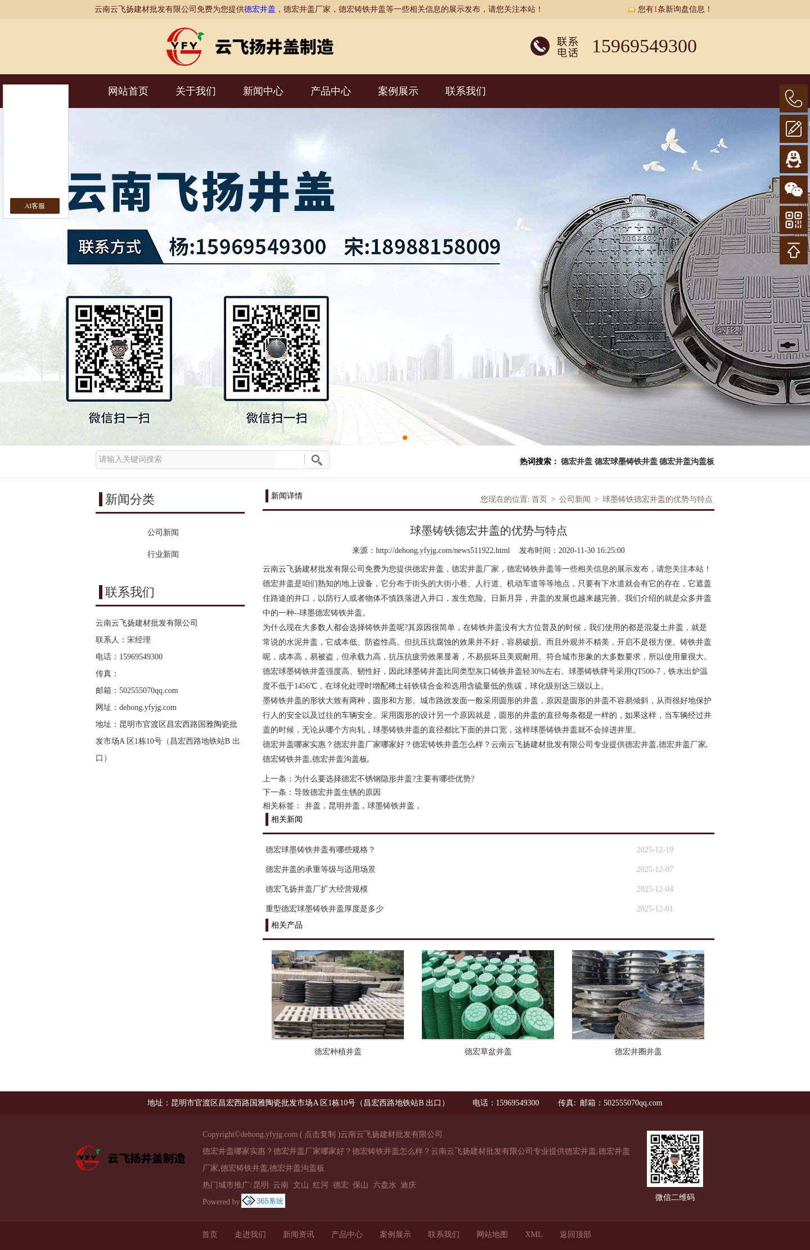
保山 (360, 1185)
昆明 (261, 1185)
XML (533, 1234)
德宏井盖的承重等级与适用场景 (321, 869)
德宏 (341, 1185)
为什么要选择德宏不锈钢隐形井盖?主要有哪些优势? (384, 779)
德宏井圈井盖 (638, 1051)
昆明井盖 (344, 806)
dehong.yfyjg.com (148, 707)
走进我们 (250, 1234)
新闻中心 (263, 91)
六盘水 (385, 1185)
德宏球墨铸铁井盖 (626, 461)
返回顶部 (575, 1234)
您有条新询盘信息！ (670, 9)
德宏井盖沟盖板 (686, 461)
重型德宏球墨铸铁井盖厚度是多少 (325, 909)
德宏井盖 (260, 9)
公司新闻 (575, 499)
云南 (281, 1185)
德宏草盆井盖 (488, 1051)
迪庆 (408, 1185)
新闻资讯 (298, 1234)
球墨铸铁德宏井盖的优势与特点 (657, 499)
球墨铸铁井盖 (391, 806)
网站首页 (128, 91)
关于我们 (196, 91)
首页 (539, 499)
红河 (320, 1185)
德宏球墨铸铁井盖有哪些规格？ (321, 850)
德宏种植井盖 (338, 1051)
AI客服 (35, 206)
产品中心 (330, 91)
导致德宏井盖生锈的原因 (337, 792)
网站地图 (492, 1234)
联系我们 (466, 91)
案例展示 (398, 91)
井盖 (313, 806)
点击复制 (320, 1134)
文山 (301, 1185)
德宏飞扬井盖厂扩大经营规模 (317, 889)
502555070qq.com (148, 690)
